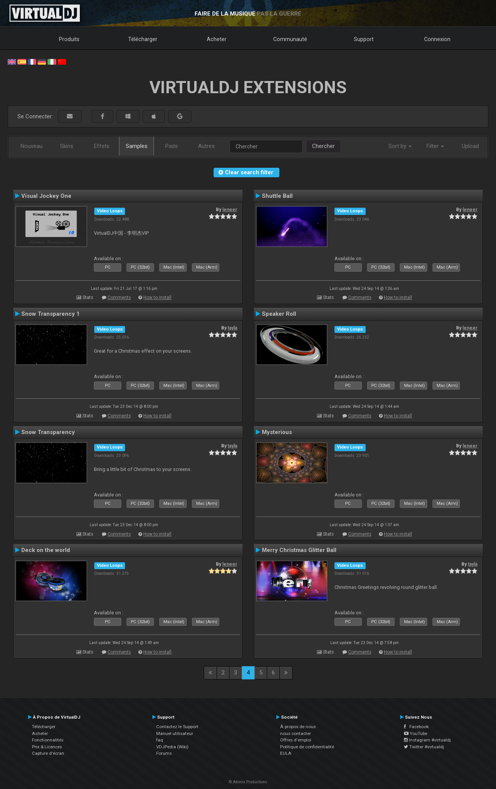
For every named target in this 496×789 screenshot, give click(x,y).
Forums (164, 753)
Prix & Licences (47, 746)
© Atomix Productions (248, 781)
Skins (66, 146)
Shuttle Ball (277, 195)
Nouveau (32, 146)
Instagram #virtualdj (427, 740)
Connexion (437, 39)
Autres (206, 146)
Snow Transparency (48, 432)
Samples (136, 146)
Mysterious (277, 432)
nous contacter (295, 733)
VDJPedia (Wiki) (172, 746)
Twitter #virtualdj (424, 746)
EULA (286, 753)
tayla (232, 328)
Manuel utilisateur (174, 733)
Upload (470, 146)
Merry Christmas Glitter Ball (299, 550)
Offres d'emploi (295, 740)
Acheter (217, 39)
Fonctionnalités (47, 740)
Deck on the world (45, 550)
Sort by (400, 146)
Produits (69, 39)
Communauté (290, 39)
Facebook (416, 726)
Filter (435, 146)
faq (159, 740)
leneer (229, 209)
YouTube (415, 733)
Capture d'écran (48, 753)
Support (364, 39)
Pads (171, 146)
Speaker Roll (279, 313)
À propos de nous (298, 726)
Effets (101, 146)
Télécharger (142, 39)
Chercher (323, 146)
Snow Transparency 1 (50, 313)
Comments (119, 297)
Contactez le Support (177, 726)
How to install (157, 297)
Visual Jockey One (46, 195)
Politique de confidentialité (307, 746)
